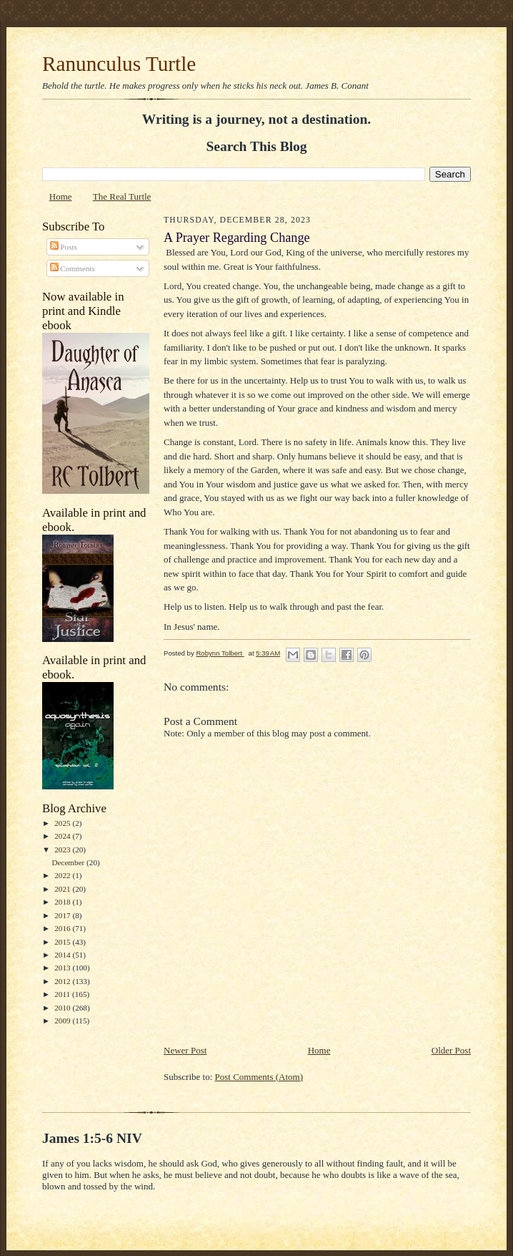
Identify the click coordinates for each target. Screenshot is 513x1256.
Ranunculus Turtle (119, 63)
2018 (63, 901)
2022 (63, 875)
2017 (63, 915)
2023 (63, 849)
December (68, 862)
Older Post (451, 1050)
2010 (63, 1007)
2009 (63, 1020)
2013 (63, 967)
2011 (63, 994)
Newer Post (185, 1050)
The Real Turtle (122, 196)
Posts (63, 247)
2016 (63, 928)
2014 (63, 954)
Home (60, 196)
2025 (63, 823)
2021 (63, 889)
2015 (63, 942)
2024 (63, 836)
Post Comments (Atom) (259, 1076)
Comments (72, 268)
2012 (63, 981)
